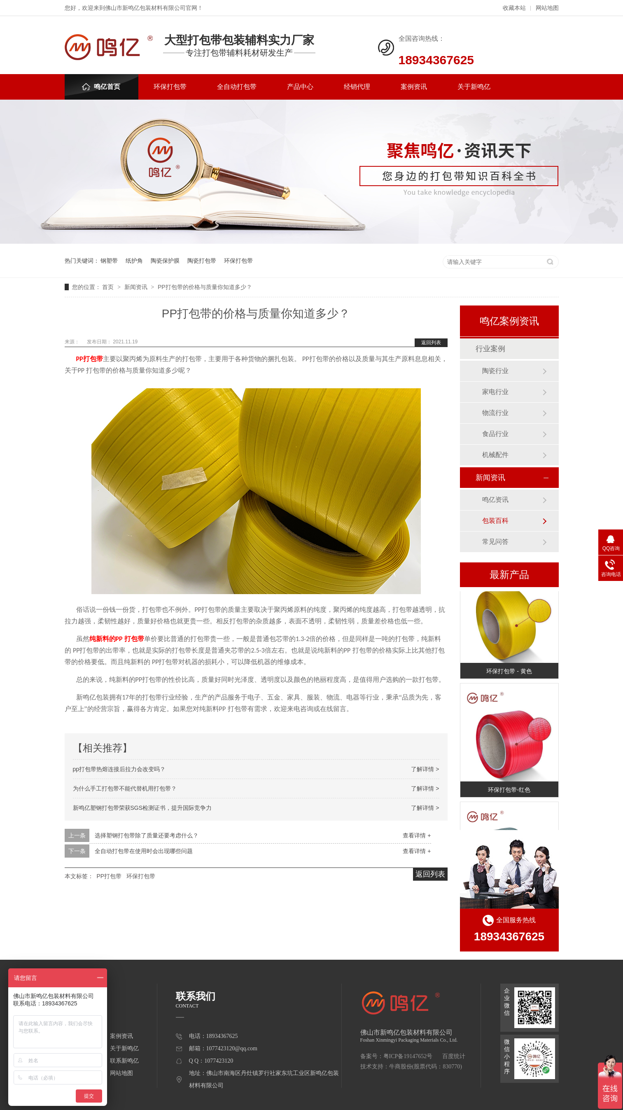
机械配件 (495, 454)
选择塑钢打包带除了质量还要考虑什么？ (146, 835)
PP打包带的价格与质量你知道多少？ (205, 287)
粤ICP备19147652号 (408, 1056)
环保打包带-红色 (509, 790)
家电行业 (495, 391)
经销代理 (357, 86)
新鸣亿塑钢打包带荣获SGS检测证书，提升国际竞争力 (142, 808)
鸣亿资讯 (495, 499)
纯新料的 (102, 638)
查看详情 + (417, 835)
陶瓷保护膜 (165, 260)
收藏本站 (514, 8)
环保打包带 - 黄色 (509, 672)
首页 (108, 287)
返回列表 (431, 342)
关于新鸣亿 (473, 86)
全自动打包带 (237, 86)
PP (79, 359)
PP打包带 (108, 876)
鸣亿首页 (101, 86)
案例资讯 (414, 86)
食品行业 (495, 433)
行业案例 (490, 349)
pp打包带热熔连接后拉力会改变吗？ (119, 769)
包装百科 (495, 520)
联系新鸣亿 (124, 1061)
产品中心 (300, 86)
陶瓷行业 (495, 370)
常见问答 (495, 541)
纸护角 (134, 260)
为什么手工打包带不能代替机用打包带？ (125, 788)
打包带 (93, 358)
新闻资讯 (136, 287)
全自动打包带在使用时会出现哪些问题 (144, 851)
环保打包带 (170, 86)
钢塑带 (109, 260)
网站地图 (547, 8)
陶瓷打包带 (201, 260)
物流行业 (495, 412)
